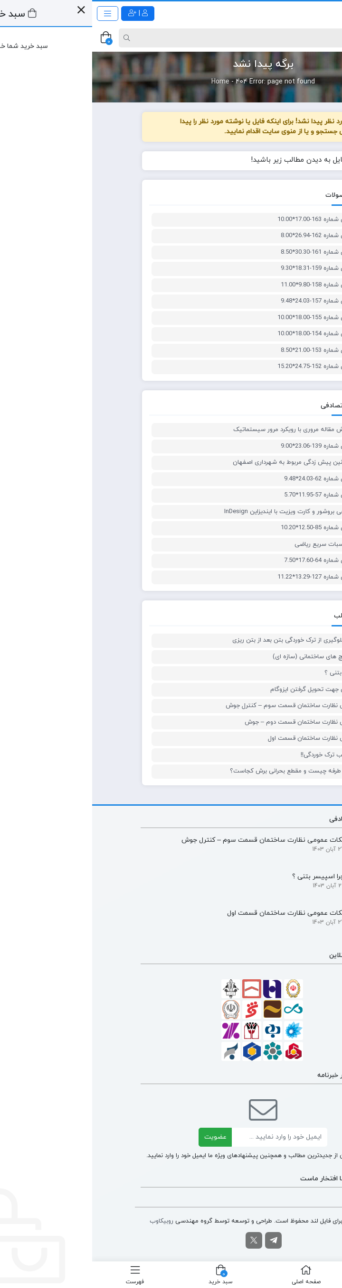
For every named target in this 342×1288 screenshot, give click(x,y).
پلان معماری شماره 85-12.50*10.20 (234, 528)
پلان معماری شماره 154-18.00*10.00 (232, 334)
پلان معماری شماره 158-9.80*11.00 (234, 285)
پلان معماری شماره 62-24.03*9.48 (236, 479)
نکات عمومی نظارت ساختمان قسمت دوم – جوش (216, 722)
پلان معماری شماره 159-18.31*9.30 (234, 268)
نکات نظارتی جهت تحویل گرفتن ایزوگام (229, 689)
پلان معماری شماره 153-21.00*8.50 (234, 350)
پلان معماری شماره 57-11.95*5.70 (236, 495)
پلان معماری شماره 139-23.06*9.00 (234, 446)
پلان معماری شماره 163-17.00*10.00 (232, 219)
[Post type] (318, 37)
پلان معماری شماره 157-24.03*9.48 (234, 301)
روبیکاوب (69, 1221)
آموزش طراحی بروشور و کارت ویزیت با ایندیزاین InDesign (206, 511)
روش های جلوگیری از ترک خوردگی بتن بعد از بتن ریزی (210, 640)
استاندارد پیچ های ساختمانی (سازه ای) (230, 657)
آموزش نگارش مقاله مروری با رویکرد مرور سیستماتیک (210, 429)
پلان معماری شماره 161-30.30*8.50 (234, 252)
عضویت (123, 1136)
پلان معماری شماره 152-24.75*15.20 (232, 366)
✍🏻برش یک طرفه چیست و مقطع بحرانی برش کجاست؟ (209, 771)
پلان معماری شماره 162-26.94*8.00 (234, 235)
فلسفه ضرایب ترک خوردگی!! (244, 755)
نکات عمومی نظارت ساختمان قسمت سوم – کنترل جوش (206, 705)
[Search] (172, 37)
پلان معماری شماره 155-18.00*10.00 (232, 317)
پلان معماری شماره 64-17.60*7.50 (236, 560)
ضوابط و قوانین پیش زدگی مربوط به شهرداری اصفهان (210, 462)
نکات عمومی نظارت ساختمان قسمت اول (228, 738)
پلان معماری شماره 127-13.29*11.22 (232, 577)
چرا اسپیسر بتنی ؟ (256, 673)
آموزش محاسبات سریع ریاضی (241, 544)
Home (128, 81)
